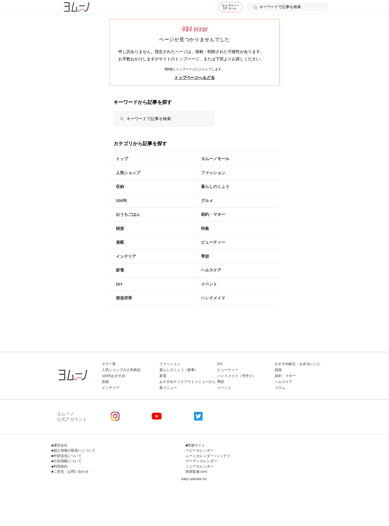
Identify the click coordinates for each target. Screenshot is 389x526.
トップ (122, 158)
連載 (120, 242)
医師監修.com (196, 471)
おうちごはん (128, 214)
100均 (121, 200)
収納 (120, 186)
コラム (280, 388)
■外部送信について (66, 456)
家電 (120, 270)
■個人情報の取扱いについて (73, 450)
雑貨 (120, 228)
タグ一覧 (109, 364)
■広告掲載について (66, 461)
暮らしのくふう (215, 186)
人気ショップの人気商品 (121, 370)
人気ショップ (128, 172)
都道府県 (124, 298)
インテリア (126, 256)
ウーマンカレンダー (201, 461)
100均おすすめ (113, 376)
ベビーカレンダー (200, 450)
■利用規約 (59, 466)
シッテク (223, 456)
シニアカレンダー (200, 466)
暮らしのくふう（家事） (178, 370)
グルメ (207, 200)
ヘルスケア (211, 270)
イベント (209, 284)
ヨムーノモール (215, 158)
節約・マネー (213, 214)
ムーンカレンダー (200, 456)
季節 (205, 256)
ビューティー (213, 242)
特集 (205, 228)
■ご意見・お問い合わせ (70, 471)
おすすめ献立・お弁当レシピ (297, 364)
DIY (119, 284)
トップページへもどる (194, 77)
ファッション (213, 172)
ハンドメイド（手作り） (236, 376)
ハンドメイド (213, 298)
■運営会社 (59, 445)
